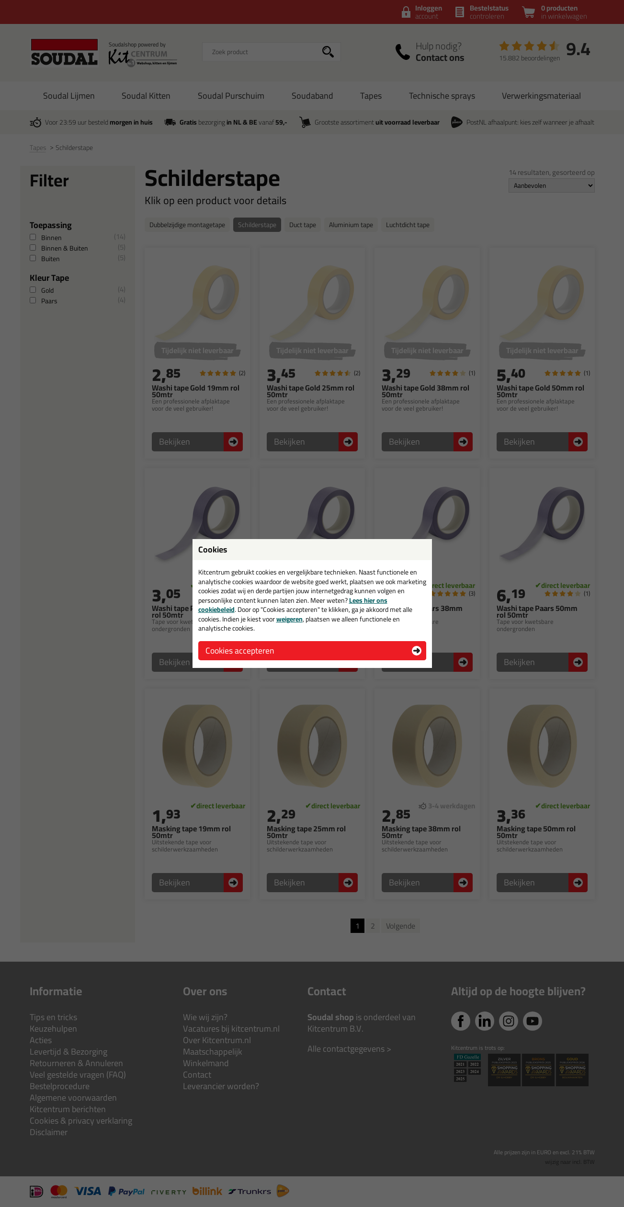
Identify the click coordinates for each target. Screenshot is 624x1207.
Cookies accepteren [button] (239, 650)
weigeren (289, 619)
